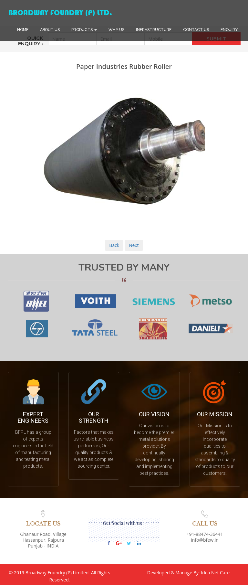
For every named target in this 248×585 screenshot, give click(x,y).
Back (114, 245)
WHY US (116, 29)
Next (134, 245)
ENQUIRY (229, 29)
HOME (22, 29)
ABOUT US (50, 29)
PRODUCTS (84, 29)
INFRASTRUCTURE (153, 29)
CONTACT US (196, 29)
